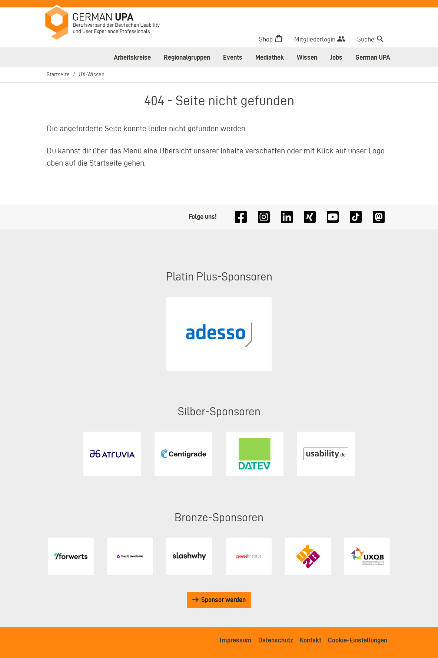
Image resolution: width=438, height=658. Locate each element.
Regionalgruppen (187, 57)
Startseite (58, 74)
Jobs (336, 57)
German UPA (372, 57)
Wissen (307, 57)
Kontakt (310, 640)
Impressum (236, 640)
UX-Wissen (91, 74)
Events (232, 57)
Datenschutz (275, 640)
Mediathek (269, 57)
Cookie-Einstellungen (357, 640)
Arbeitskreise (132, 57)
